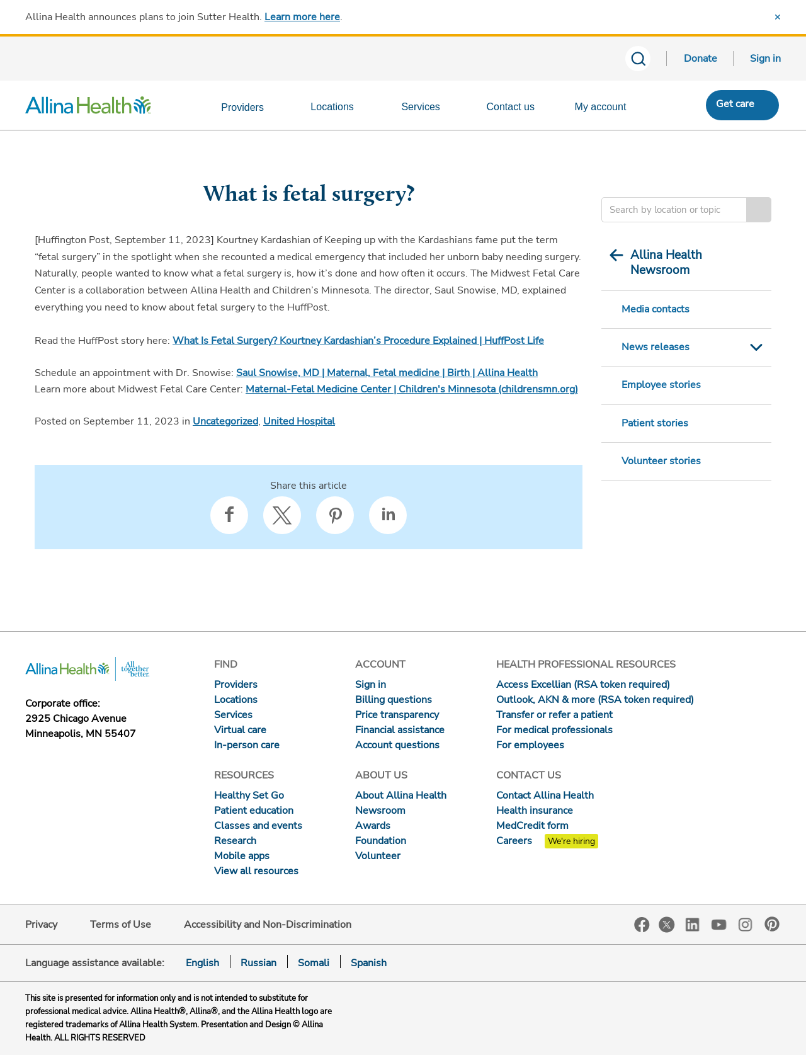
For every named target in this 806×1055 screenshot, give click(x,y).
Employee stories (661, 385)
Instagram (745, 924)
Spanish (369, 963)
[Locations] (339, 110)
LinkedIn (692, 924)
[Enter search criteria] (673, 209)
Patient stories (655, 423)
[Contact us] (518, 110)
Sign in (765, 59)
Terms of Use (120, 925)
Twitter (667, 924)
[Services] (429, 110)
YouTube (719, 924)
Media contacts (656, 309)
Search (758, 209)
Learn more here (302, 17)
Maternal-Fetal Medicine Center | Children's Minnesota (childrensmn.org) (412, 389)
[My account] (608, 110)
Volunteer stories (661, 461)
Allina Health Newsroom (666, 262)
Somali (313, 963)
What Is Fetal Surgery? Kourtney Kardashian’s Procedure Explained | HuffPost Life (358, 341)
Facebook (642, 925)
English (202, 963)
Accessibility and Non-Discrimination (267, 925)
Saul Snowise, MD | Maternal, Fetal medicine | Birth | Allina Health (387, 373)
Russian (258, 963)
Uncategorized (225, 421)
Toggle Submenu (756, 347)
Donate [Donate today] (700, 59)
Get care (735, 104)
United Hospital (299, 421)
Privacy (41, 925)
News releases (656, 347)
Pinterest (772, 924)
